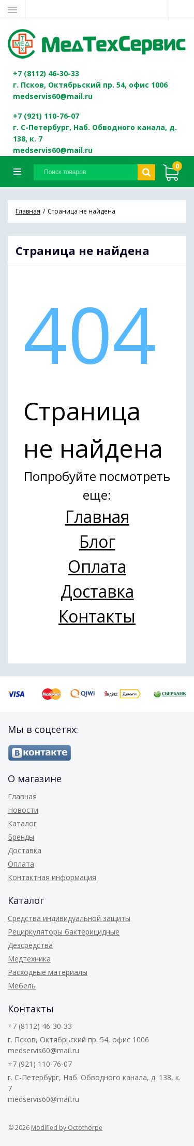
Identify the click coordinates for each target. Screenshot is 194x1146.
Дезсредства (30, 945)
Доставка (97, 591)
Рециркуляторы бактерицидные (64, 932)
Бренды (21, 837)
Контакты (97, 616)
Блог (97, 541)
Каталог (22, 823)
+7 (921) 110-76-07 (46, 116)
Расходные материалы (47, 972)
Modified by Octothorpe (66, 1127)
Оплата (97, 566)
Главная (97, 516)
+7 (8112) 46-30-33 (46, 73)
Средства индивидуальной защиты (69, 918)
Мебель (22, 986)
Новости (23, 810)
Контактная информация (52, 877)
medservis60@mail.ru (53, 96)
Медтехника (29, 959)
